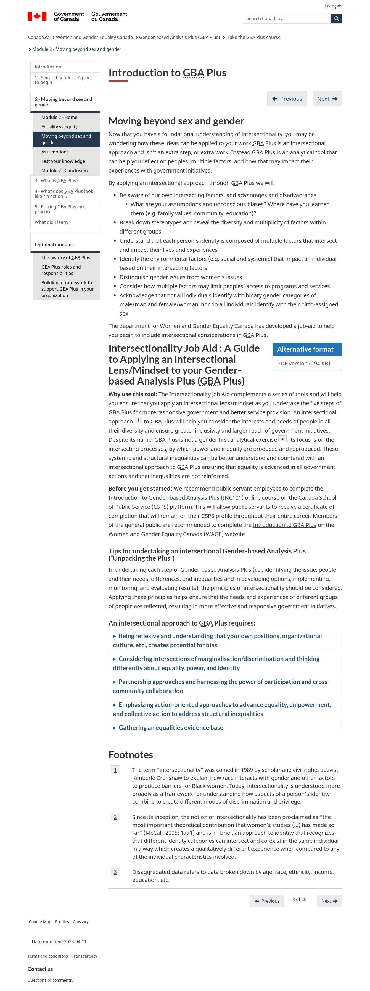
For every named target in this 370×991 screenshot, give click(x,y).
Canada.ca (39, 37)
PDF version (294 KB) (303, 363)
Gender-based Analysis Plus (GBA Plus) (179, 37)
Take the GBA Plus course (253, 37)
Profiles (62, 921)
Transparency (84, 956)
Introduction (48, 67)
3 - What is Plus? (56, 180)
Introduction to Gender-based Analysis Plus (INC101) (176, 497)
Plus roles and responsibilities (61, 270)
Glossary (81, 921)
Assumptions (55, 152)
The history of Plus (65, 258)
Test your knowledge (63, 161)
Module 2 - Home (59, 117)
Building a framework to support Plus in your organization (67, 289)
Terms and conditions (48, 956)
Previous (291, 98)
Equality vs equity (59, 127)
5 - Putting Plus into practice (60, 209)
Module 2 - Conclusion (64, 171)
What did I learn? (52, 222)
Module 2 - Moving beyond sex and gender (76, 49)
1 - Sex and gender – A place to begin (64, 80)
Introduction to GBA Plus (284, 525)
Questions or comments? (51, 980)
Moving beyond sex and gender (66, 139)
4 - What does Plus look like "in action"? (64, 193)
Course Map (40, 921)
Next (323, 98)
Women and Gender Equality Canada (94, 37)
